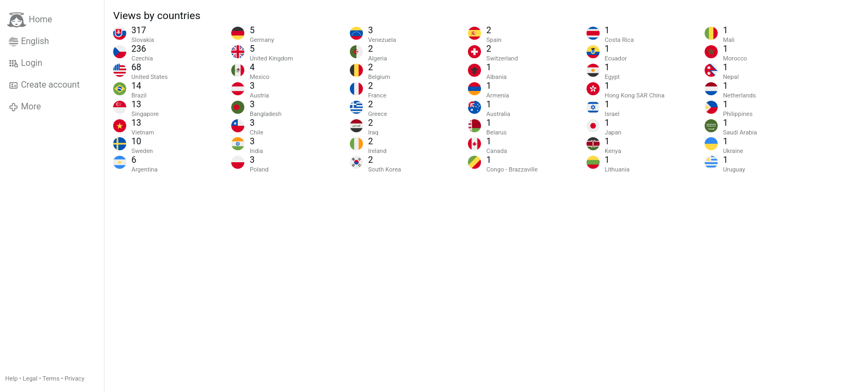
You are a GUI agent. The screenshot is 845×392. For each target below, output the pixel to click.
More (25, 106)
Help (11, 378)
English (29, 41)
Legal (30, 378)
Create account (44, 84)
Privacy (74, 378)
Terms (50, 378)
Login (25, 63)
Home (29, 19)
